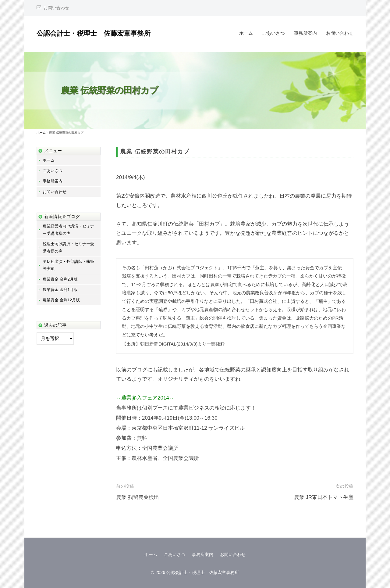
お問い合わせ (56, 7)
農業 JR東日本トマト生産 (324, 497)
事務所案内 (305, 33)
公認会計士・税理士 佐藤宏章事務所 (94, 33)
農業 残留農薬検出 (137, 497)
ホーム (246, 33)
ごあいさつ (273, 33)
